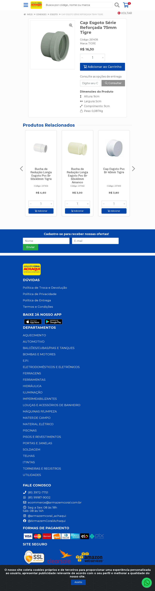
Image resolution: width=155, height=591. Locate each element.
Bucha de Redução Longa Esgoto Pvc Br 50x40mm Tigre (41, 174)
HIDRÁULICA (32, 386)
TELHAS (29, 456)
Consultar (113, 83)
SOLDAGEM (31, 449)
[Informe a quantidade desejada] (92, 57)
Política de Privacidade (39, 294)
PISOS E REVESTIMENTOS (42, 436)
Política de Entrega (37, 300)
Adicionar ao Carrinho (103, 67)
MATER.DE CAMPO (36, 417)
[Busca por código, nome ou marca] (78, 5)
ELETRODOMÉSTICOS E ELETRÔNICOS (51, 367)
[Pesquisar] (117, 5)
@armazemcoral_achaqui (44, 516)
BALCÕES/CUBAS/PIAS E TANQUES (48, 348)
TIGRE (92, 43)
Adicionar (41, 211)
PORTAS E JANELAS (37, 443)
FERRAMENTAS (34, 379)
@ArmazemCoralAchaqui (44, 521)
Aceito (78, 582)
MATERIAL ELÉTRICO (38, 424)
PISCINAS (30, 430)
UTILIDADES (32, 475)
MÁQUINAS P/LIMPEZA (40, 411)
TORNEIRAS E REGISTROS (42, 468)
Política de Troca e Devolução (45, 287)
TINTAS (29, 462)
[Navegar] (21, 169)
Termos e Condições (38, 306)
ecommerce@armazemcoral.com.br (52, 502)
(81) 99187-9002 (36, 497)
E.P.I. (26, 360)
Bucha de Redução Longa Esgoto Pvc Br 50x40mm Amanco (77, 175)
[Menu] (26, 5)
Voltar (125, 13)
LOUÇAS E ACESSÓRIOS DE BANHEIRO (51, 405)
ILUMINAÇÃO (32, 392)
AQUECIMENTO (34, 335)
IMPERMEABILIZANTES (40, 398)
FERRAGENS (32, 373)
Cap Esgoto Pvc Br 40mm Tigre (114, 170)
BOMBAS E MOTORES (39, 354)
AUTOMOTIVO (33, 341)
